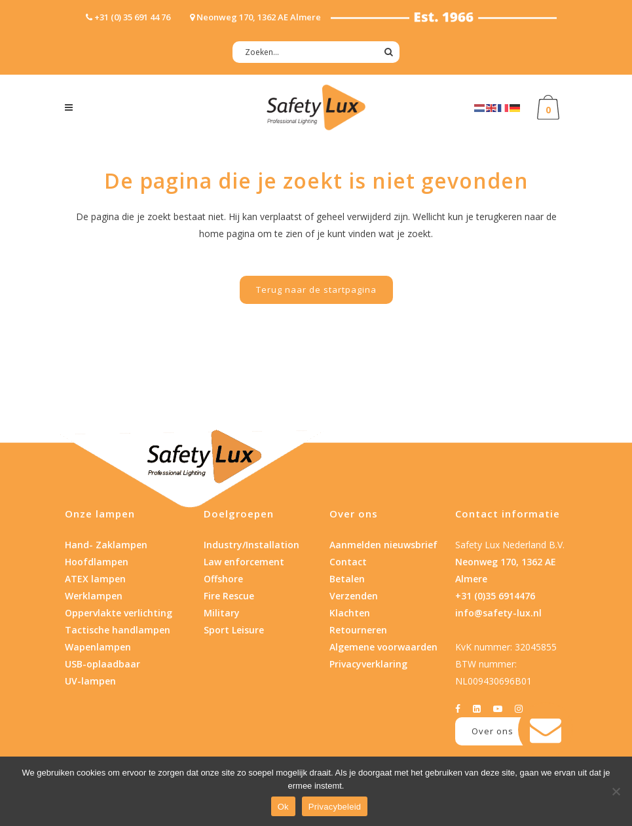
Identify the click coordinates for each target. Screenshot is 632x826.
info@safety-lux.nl (498, 613)
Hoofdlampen (96, 561)
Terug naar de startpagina (316, 289)
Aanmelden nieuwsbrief (383, 544)
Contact (348, 561)
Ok (283, 807)
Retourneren (358, 630)
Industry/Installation (251, 544)
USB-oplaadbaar (102, 664)
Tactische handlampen (117, 630)
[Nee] (615, 791)
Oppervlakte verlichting (118, 613)
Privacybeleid (335, 807)
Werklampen (93, 596)
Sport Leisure (234, 630)
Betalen (347, 579)
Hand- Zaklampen (106, 544)
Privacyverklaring (368, 664)
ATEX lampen (95, 579)
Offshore (223, 579)
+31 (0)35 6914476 (495, 596)
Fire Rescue (229, 596)
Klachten (349, 613)
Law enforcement (244, 561)
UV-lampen (90, 681)
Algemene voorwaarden (383, 647)
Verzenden (353, 596)
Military (222, 613)
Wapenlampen (98, 647)
